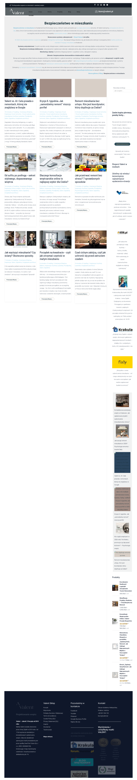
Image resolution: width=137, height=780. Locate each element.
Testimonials (47, 730)
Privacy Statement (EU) (50, 721)
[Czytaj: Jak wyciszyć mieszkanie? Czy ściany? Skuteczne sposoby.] (20, 238)
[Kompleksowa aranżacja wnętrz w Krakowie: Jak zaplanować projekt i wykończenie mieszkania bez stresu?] (122, 400)
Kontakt (79, 11)
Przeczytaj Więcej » (11, 146)
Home (35, 11)
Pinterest (73, 716)
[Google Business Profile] (107, 4)
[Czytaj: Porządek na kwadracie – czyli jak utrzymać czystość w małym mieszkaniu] (56, 238)
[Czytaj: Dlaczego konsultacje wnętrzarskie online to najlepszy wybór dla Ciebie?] (56, 161)
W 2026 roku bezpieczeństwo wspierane (28, 40)
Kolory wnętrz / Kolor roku (20, 188)
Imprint (45, 724)
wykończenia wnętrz (60, 33)
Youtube (73, 713)
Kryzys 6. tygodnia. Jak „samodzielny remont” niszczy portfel (55, 104)
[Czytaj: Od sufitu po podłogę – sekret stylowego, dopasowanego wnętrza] (20, 161)
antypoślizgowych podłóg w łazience (87, 61)
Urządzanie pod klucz (22, 118)
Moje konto (47, 710)
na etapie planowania (83, 28)
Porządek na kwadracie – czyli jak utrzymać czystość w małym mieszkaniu (55, 255)
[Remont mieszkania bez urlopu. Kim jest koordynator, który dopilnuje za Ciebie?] (122, 554)
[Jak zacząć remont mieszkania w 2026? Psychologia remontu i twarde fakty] (122, 431)
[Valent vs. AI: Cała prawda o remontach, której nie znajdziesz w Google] (122, 462)
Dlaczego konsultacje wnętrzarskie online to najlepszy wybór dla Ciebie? (54, 178)
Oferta (50, 11)
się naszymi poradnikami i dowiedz (30, 67)
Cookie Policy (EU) (49, 719)
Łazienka (21, 116)
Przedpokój (28, 116)
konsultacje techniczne (85, 70)
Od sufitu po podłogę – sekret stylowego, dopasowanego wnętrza (20, 178)
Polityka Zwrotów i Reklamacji (53, 713)
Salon (6, 118)
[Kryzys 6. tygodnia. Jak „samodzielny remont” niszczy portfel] (122, 499)
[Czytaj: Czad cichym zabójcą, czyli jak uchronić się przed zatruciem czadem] (91, 238)
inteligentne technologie (55, 40)
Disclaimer (46, 727)
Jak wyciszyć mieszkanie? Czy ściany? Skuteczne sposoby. (20, 254)
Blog (65, 11)
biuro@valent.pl (103, 716)
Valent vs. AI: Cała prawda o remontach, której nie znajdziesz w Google (19, 104)
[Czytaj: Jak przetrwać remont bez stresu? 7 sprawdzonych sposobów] (91, 161)
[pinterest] (104, 4)
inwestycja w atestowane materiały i (58, 64)
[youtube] (101, 4)
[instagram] (98, 4)
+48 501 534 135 (103, 713)
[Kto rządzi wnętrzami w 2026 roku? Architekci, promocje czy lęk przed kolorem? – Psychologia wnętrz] (122, 528)
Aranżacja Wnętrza (26, 112)
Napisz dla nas (75, 722)
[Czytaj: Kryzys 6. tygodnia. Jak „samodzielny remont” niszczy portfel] (56, 87)
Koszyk (45, 707)
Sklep (72, 11)
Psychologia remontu (96, 116)
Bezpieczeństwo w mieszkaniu (23, 28)
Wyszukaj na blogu (119, 88)
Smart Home (78, 37)
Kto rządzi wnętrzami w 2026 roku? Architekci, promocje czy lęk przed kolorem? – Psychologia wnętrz (122, 542)
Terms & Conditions (49, 716)
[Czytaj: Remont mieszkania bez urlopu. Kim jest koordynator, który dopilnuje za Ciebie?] (91, 87)
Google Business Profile (78, 719)
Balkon (42, 188)
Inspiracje (8, 114)
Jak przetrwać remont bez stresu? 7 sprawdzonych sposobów (88, 178)
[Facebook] (95, 4)
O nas (42, 11)
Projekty (58, 11)
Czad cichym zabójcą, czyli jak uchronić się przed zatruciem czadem (90, 255)
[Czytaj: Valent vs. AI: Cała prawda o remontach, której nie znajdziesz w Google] (20, 87)
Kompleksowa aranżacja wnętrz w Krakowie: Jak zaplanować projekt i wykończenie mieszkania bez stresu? (122, 416)
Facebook (74, 711)
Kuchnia (15, 116)
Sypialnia (12, 118)
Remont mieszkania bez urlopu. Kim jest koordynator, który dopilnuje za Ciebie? (90, 104)
